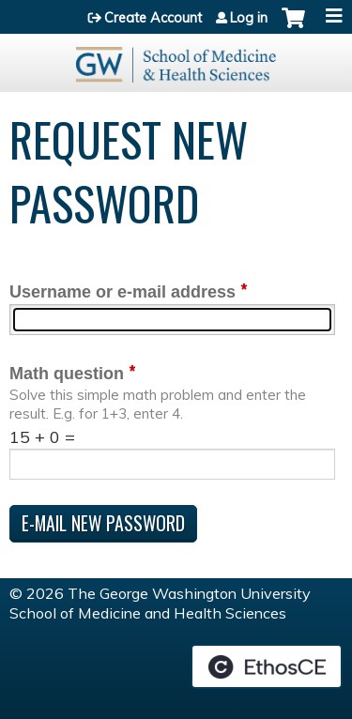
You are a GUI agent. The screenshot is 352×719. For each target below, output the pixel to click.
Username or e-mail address (122, 292)
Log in (249, 17)
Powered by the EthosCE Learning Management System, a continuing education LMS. (267, 666)
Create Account (153, 17)
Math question (66, 373)
